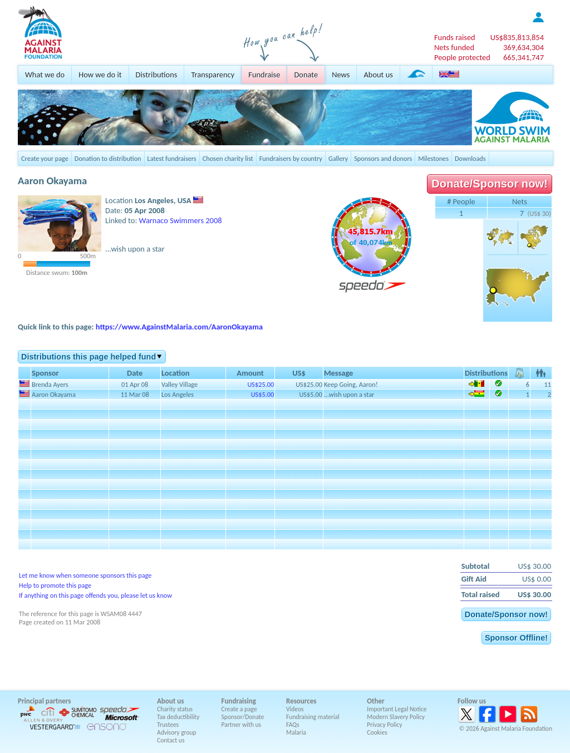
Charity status (175, 709)
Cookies (377, 732)
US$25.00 (260, 384)
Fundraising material (313, 717)
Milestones (433, 158)
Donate (306, 75)
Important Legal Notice (396, 709)
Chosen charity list (228, 158)
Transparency (212, 75)
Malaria (296, 732)
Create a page (239, 709)
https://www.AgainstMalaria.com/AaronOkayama (179, 327)
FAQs (292, 725)
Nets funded (454, 47)
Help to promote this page (55, 585)
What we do (45, 75)
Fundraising (239, 701)
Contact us (170, 740)
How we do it (99, 75)
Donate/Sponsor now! (489, 184)
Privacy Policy (384, 725)
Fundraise (264, 75)
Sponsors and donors (383, 158)
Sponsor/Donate (243, 717)
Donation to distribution (108, 158)
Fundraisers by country (290, 158)
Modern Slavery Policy (396, 717)
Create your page (44, 158)
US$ (517, 37)
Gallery (338, 158)
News (341, 75)
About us (377, 75)
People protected (462, 57)
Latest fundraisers (172, 158)
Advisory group (176, 732)
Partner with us (242, 725)
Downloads (470, 158)
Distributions (157, 75)
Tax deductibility (178, 717)
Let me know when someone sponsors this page (85, 575)
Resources (301, 701)
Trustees (168, 725)
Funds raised (454, 37)
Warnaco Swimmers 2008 (180, 220)
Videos (295, 709)
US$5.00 (262, 394)
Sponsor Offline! (516, 637)
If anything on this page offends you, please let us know (95, 595)
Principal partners (44, 701)
